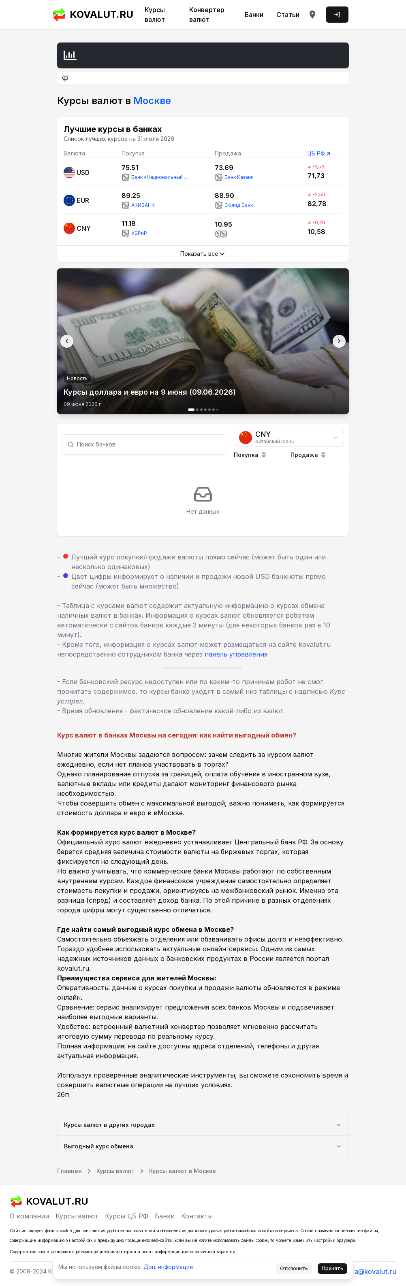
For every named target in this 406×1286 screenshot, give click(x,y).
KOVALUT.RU (92, 14)
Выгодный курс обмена (203, 1146)
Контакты (197, 1216)
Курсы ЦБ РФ (126, 1216)
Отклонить (294, 1268)
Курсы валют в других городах (203, 1124)
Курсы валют (155, 14)
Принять (332, 1268)
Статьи (287, 15)
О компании (29, 1216)
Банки (254, 15)
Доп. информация (168, 1266)
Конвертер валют (206, 14)
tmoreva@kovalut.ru (364, 1271)
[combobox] (289, 437)
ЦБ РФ (316, 153)
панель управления (236, 654)
